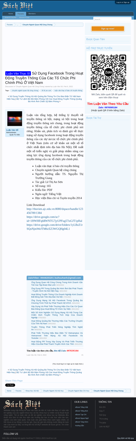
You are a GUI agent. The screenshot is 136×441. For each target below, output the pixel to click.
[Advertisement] (44, 49)
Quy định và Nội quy (125, 438)
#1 (82, 355)
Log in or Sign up (123, 2)
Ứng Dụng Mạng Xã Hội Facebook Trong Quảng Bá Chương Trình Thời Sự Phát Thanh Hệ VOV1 (57, 301)
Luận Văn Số (58, 86)
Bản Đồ (102, 407)
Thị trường (103, 419)
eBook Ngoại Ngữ (82, 418)
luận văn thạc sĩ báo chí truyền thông (68, 90)
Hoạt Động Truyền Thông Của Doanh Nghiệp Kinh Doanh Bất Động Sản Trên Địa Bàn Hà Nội (57, 295)
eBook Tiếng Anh (81, 411)
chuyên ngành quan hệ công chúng (24, 90)
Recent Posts (24, 18)
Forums (21, 14)
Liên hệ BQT (104, 427)
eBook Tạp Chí (80, 414)
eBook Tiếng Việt (81, 407)
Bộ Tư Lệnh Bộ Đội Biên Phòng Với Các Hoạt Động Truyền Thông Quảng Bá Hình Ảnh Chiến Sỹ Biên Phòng (49, 100)
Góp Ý (101, 411)
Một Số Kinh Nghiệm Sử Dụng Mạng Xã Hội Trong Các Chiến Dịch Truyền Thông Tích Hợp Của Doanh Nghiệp (57, 315)
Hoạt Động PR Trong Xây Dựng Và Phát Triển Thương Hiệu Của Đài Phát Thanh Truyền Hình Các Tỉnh (57, 342)
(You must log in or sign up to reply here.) (68, 364)
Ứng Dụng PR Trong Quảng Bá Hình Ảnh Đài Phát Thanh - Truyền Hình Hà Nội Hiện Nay (57, 289)
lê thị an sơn (46, 90)
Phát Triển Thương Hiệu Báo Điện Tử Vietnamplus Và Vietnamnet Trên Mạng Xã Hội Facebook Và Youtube (57, 335)
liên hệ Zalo (60, 350)
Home (10, 14)
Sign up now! (107, 28)
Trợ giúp (102, 423)
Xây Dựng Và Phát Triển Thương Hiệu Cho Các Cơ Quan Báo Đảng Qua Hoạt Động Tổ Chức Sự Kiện (57, 307)
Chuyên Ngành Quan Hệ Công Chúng (30, 86)
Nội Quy (102, 415)
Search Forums (10, 18)
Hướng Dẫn (79, 425)
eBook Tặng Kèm (81, 422)
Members (32, 14)
